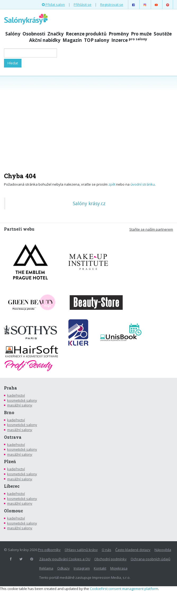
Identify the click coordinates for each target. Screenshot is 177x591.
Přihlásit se (82, 4)
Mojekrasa (118, 568)
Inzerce (129, 40)
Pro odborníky (49, 549)
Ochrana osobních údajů (150, 559)
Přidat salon (53, 4)
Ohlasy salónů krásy (81, 549)
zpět (111, 184)
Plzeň (10, 461)
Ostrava (12, 437)
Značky (55, 34)
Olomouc (13, 510)
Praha (10, 388)
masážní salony (19, 405)
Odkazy (63, 568)
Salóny (12, 34)
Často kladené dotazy (133, 549)
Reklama (46, 568)
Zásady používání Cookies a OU (64, 559)
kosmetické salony (22, 400)
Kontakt (100, 568)
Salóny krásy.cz (89, 203)
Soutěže (163, 34)
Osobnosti (34, 34)
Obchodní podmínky (110, 559)
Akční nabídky (44, 40)
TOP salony (96, 40)
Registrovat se (111, 4)
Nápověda (162, 549)
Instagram (82, 568)
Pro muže (141, 34)
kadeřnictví (16, 395)
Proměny (119, 34)
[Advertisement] (88, 121)
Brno (9, 412)
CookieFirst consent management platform (124, 588)
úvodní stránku (142, 184)
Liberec (12, 486)
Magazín (72, 40)
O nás (106, 549)
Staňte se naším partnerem (151, 229)
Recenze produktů (86, 34)
